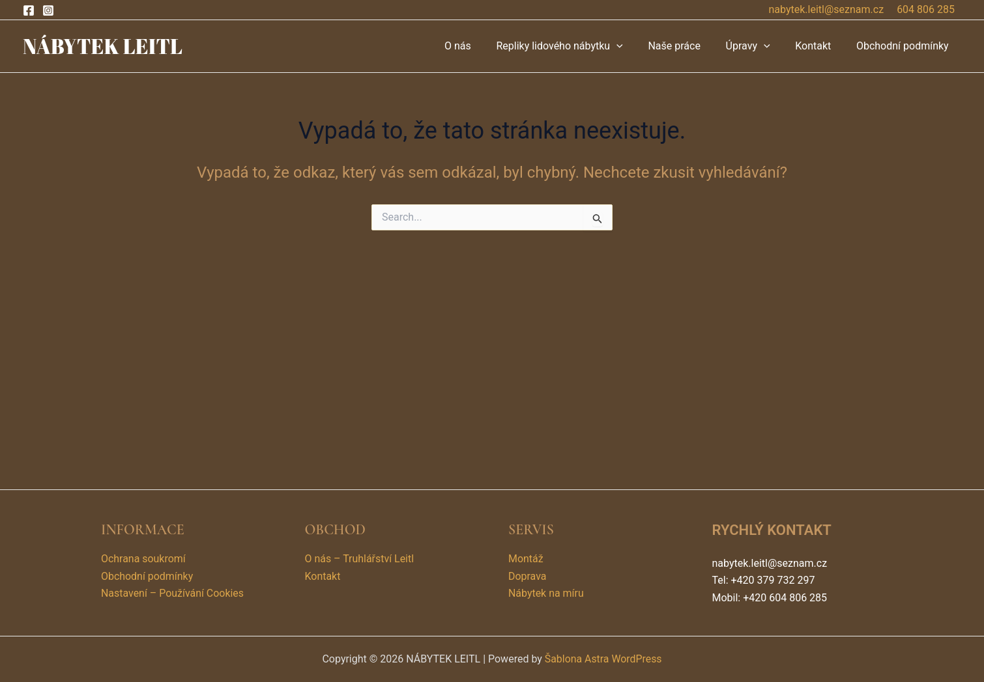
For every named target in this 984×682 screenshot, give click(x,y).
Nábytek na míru (546, 593)
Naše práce (689, 46)
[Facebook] (29, 10)
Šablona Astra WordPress (603, 659)
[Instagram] (48, 10)
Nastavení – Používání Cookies (172, 593)
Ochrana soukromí (143, 558)
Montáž (525, 558)
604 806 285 (926, 9)
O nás (482, 46)
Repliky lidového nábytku (578, 46)
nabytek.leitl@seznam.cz (826, 9)
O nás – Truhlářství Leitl (359, 558)
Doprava (527, 576)
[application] (636, 46)
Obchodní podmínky (904, 46)
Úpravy (758, 46)
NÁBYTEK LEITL (102, 46)
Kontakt (819, 46)
